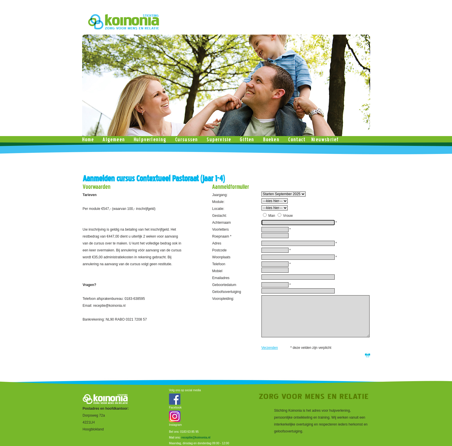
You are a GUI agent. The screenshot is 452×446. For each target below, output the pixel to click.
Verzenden (269, 348)
